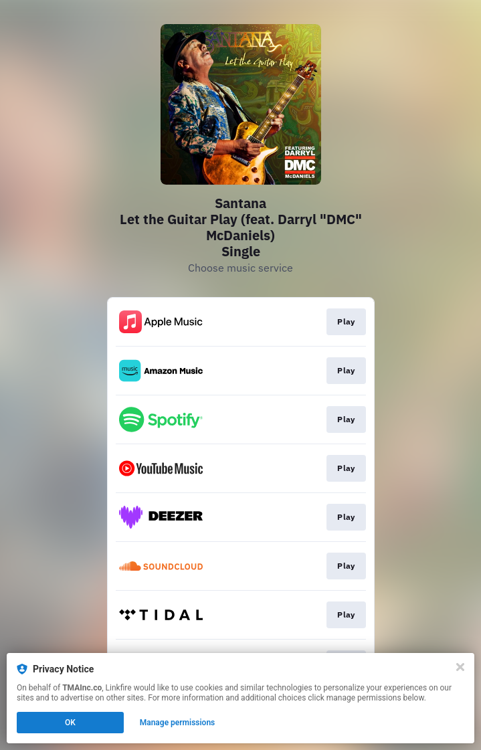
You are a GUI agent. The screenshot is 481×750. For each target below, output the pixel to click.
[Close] (460, 667)
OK (70, 722)
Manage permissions (177, 722)
